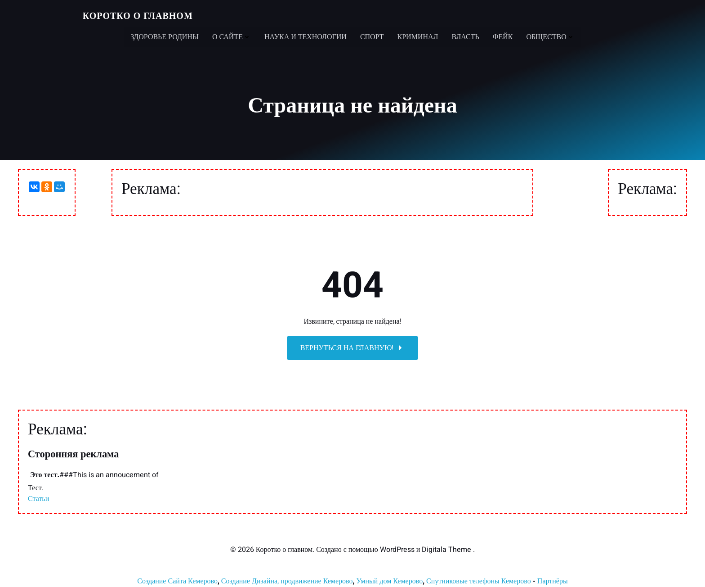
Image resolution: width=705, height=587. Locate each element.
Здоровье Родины (164, 36)
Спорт (372, 36)
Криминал (417, 36)
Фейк (503, 36)
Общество (550, 36)
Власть (465, 36)
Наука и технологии (305, 36)
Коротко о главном (137, 15)
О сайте (231, 36)
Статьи (38, 499)
